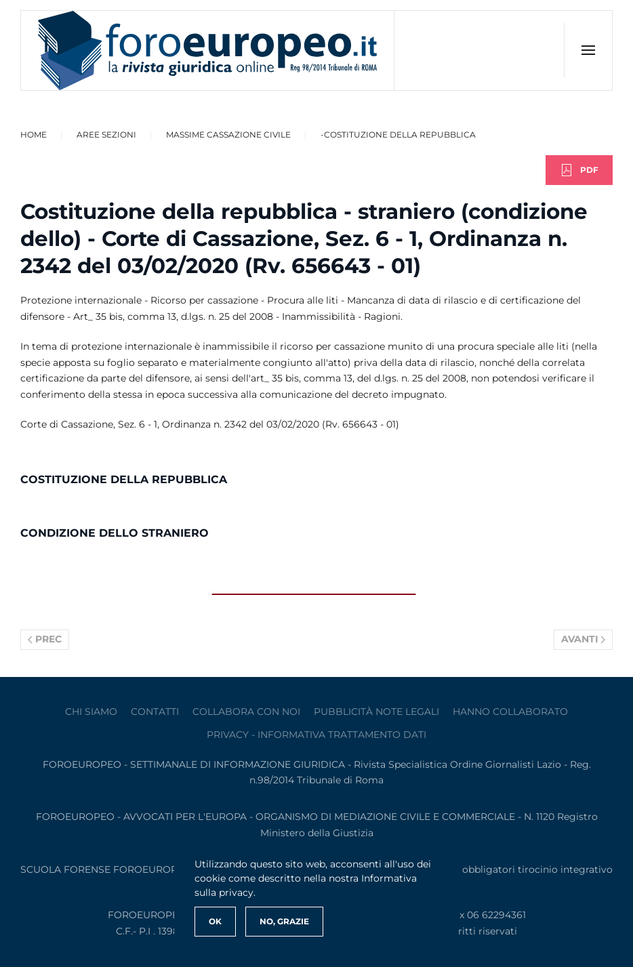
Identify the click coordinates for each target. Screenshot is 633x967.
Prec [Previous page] (45, 639)
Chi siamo (91, 711)
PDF (579, 170)
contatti (155, 711)
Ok (215, 921)
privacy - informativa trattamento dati (316, 734)
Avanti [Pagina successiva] (583, 639)
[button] (588, 50)
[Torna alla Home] (207, 50)
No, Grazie (284, 921)
